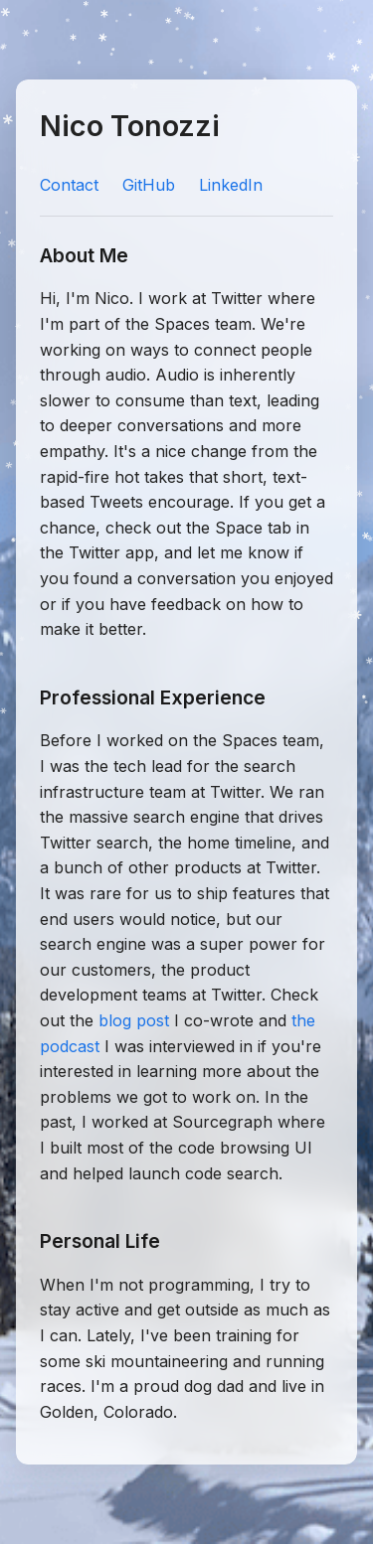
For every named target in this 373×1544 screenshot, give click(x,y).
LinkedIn (231, 185)
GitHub (148, 185)
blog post (133, 1020)
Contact (69, 185)
